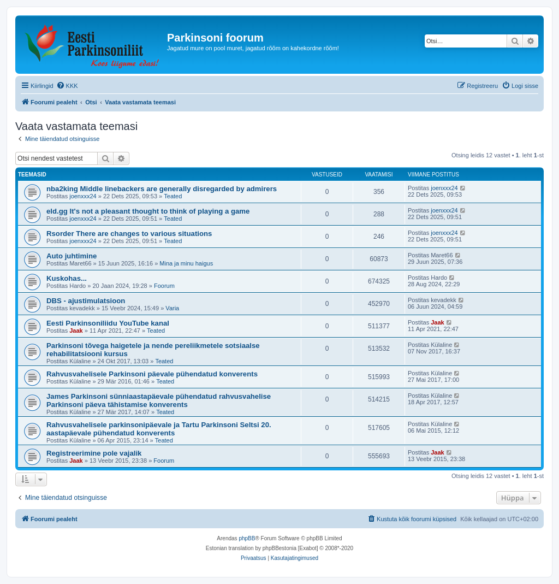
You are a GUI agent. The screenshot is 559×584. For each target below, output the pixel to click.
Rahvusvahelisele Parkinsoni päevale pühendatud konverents (152, 374)
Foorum (164, 285)
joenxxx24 (83, 196)
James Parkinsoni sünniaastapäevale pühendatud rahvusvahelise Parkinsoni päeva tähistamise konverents (158, 400)
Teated (173, 196)
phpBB (247, 538)
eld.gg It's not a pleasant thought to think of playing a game (147, 211)
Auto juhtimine (71, 256)
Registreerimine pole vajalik (93, 453)
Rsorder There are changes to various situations (129, 233)
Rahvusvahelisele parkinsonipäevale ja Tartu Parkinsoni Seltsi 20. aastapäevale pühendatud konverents (158, 429)
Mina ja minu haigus (186, 263)
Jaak (75, 330)
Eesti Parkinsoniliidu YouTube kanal (107, 323)
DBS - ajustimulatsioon (85, 301)
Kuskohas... (66, 278)
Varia (172, 308)
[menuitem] (67, 85)
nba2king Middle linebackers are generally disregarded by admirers (161, 189)
